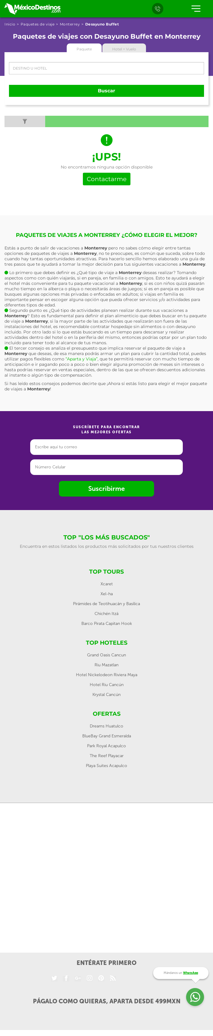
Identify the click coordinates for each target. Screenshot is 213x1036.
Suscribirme (106, 489)
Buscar (106, 91)
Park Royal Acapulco (106, 745)
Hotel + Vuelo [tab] (124, 49)
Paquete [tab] (84, 49)
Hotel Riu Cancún (107, 684)
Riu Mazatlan (106, 664)
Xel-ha (107, 593)
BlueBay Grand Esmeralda (106, 736)
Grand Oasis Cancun (106, 655)
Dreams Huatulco (106, 726)
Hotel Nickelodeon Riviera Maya (106, 674)
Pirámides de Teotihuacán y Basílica (106, 603)
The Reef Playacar (107, 755)
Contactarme (107, 179)
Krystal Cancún (106, 694)
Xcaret (107, 584)
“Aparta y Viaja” (82, 359)
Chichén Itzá (106, 613)
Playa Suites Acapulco (106, 765)
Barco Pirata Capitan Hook (106, 623)
